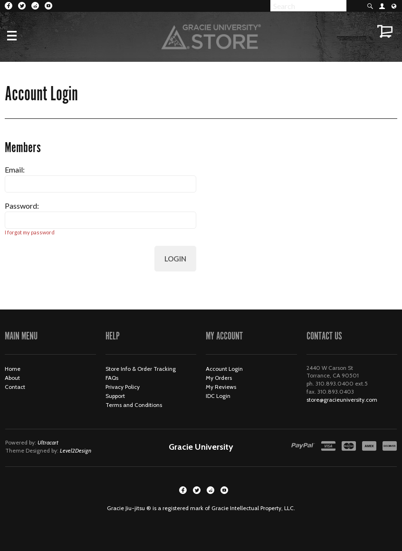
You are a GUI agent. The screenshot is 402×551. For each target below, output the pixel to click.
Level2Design (75, 450)
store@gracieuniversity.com (341, 399)
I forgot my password (30, 232)
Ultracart (48, 442)
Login (175, 258)
